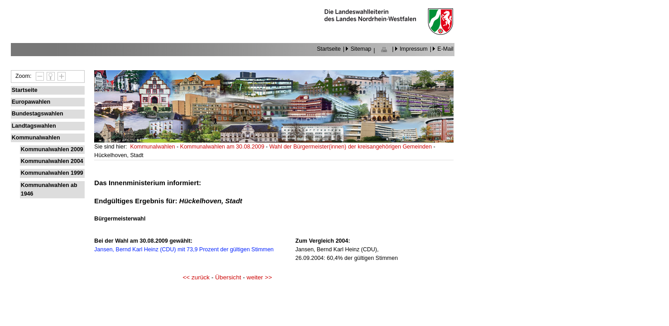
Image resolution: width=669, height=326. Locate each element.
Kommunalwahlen (36, 137)
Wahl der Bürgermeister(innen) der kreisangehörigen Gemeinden (351, 147)
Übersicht (228, 277)
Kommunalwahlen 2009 (52, 149)
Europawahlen (31, 102)
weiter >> (259, 277)
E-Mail (445, 49)
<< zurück (196, 277)
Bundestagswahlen (37, 113)
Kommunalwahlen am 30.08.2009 (223, 147)
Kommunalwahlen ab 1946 (49, 189)
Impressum (414, 49)
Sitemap (360, 49)
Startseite (329, 49)
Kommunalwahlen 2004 (52, 161)
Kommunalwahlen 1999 (52, 173)
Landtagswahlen (34, 126)
